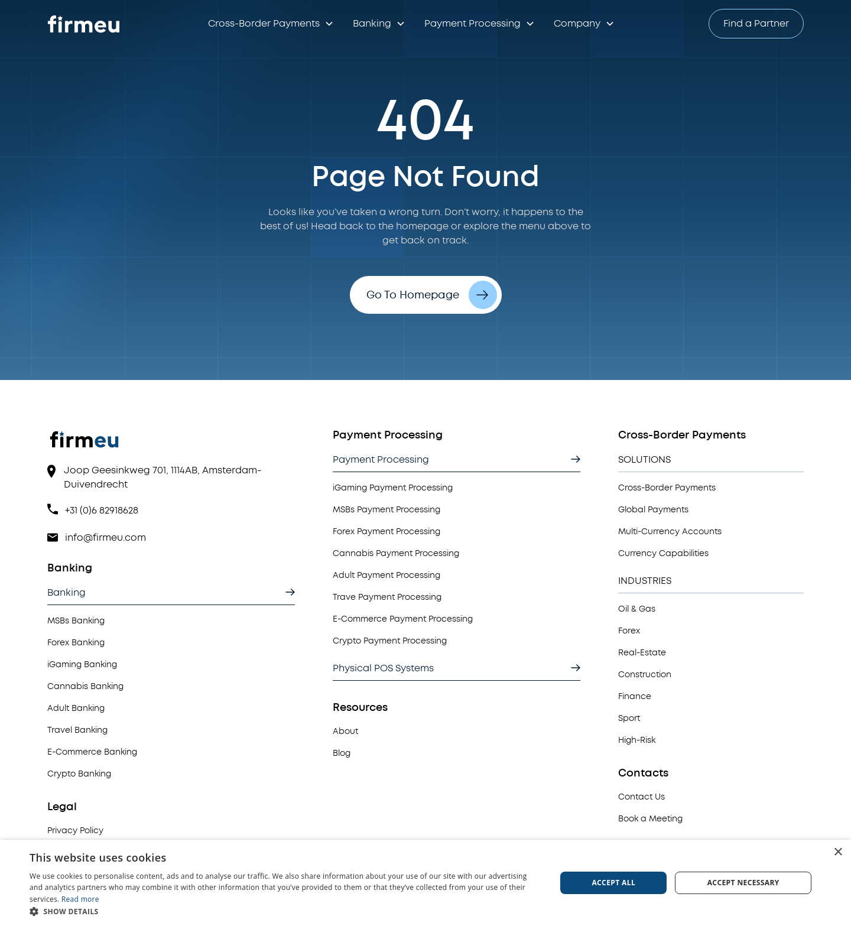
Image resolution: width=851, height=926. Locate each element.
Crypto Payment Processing (390, 640)
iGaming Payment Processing (393, 487)
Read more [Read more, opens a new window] (80, 899)
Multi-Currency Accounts (670, 531)
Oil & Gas (636, 609)
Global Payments (653, 509)
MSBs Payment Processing (386, 509)
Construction (644, 674)
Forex (629, 630)
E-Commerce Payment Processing (403, 619)
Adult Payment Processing (386, 575)
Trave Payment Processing (387, 597)
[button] (271, 23)
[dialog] (425, 883)
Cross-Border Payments (667, 487)
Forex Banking (76, 642)
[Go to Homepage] (85, 24)
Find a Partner (756, 23)
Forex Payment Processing (386, 531)
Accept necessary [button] (743, 883)
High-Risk (636, 740)
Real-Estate (642, 652)
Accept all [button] (613, 883)
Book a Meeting (650, 818)
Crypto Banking (79, 773)
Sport (629, 718)
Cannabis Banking (85, 686)
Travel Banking (77, 730)
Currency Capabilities (663, 553)
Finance (634, 696)
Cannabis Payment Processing (396, 553)
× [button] (837, 852)
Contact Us (641, 796)
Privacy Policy (75, 830)
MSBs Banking (76, 620)
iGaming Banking (82, 664)
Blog (341, 753)
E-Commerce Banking (92, 752)
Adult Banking (76, 708)
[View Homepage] (171, 445)
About (345, 731)
